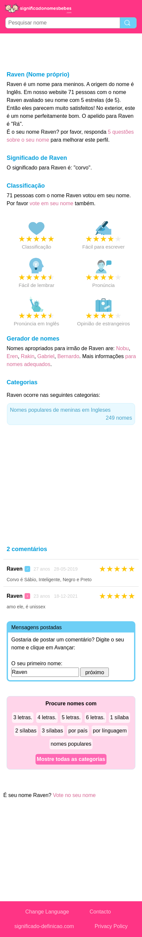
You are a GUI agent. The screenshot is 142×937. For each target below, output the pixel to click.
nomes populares (71, 744)
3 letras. (22, 717)
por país (78, 730)
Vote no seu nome (74, 795)
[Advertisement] (71, 52)
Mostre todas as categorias (71, 759)
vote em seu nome (51, 203)
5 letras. (71, 717)
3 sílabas (52, 730)
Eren (12, 356)
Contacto (100, 911)
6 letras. (95, 717)
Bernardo (68, 356)
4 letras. (46, 717)
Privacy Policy (111, 926)
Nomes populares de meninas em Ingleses (71, 414)
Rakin (28, 356)
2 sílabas (25, 730)
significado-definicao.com (44, 926)
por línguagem (110, 730)
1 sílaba (119, 717)
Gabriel (45, 356)
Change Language (47, 911)
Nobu (122, 348)
